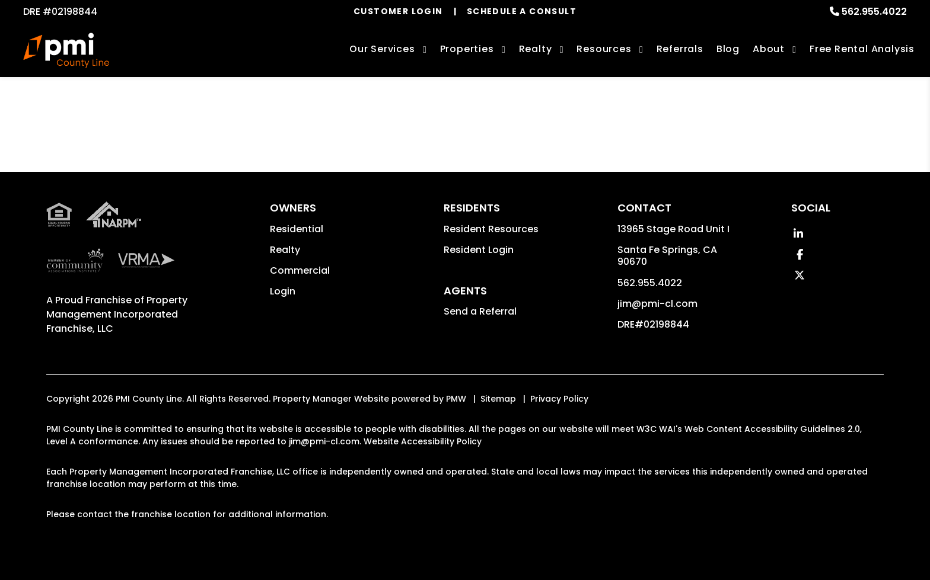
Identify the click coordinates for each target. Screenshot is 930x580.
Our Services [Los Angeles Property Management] (382, 49)
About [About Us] (769, 49)
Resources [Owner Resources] (604, 49)
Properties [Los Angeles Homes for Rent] (467, 49)
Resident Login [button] (479, 250)
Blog (728, 49)
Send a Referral (480, 311)
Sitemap (498, 399)
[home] (66, 50)
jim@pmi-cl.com (657, 303)
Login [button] (282, 291)
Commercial (300, 270)
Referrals (680, 49)
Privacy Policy (559, 399)
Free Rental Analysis (862, 49)
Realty (285, 250)
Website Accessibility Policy (423, 441)
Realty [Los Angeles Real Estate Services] (535, 49)
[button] (798, 233)
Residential (296, 229)
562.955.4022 (874, 11)
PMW (456, 399)
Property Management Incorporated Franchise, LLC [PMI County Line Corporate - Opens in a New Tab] (116, 314)
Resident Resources (491, 229)
